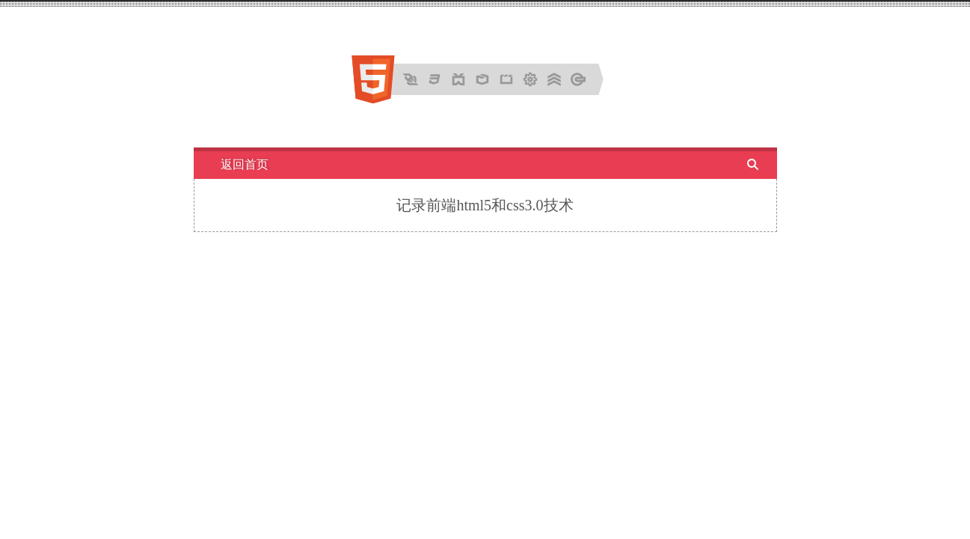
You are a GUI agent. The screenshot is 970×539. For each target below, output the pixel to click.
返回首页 (244, 164)
